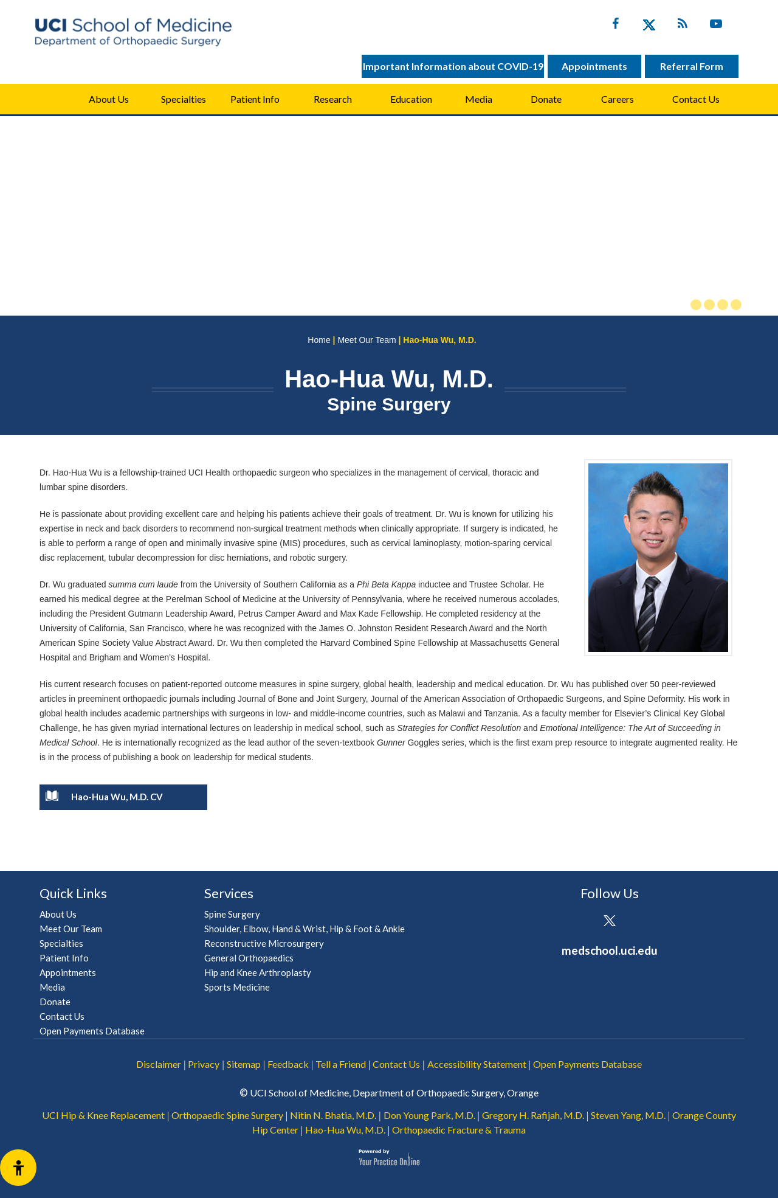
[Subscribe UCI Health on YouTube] (642, 922)
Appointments (594, 66)
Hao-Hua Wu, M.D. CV (104, 798)
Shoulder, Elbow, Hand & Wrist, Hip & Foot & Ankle (304, 928)
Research (333, 99)
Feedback (288, 1064)
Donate (546, 99)
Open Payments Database (92, 1030)
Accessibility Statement (476, 1064)
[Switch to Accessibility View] (18, 1167)
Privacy (203, 1064)
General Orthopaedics (249, 957)
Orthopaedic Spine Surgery (227, 1115)
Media (478, 99)
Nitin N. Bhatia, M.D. (333, 1115)
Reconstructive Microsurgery (264, 943)
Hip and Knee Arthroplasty (257, 972)
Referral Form (691, 66)
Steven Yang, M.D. (628, 1115)
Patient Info (64, 957)
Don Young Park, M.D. (429, 1115)
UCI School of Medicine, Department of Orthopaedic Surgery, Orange (394, 1092)
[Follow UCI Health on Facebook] (576, 922)
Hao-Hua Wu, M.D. (345, 1129)
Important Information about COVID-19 (453, 66)
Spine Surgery (232, 914)
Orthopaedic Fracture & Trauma (459, 1129)
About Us (109, 99)
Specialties (183, 99)
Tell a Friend (340, 1064)
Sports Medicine (237, 987)
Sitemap (244, 1064)
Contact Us (696, 99)
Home (51, 99)
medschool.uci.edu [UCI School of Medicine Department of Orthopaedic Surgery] (610, 950)
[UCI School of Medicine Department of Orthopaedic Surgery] (133, 32)
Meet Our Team (366, 340)
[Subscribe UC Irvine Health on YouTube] (715, 26)
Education (411, 99)
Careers (617, 99)
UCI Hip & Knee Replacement (103, 1115)
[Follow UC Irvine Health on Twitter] (648, 26)
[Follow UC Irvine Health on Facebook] (615, 26)
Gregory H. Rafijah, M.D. (533, 1115)
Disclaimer (158, 1064)
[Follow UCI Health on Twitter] (609, 922)
